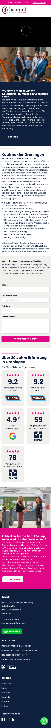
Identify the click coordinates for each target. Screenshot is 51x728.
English (4, 688)
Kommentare (8, 316)
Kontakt (13, 136)
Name (4, 285)
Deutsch (5, 692)
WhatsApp (12, 631)
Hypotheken (13, 579)
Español (5, 701)
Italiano (5, 706)
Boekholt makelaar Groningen (16, 645)
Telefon (5, 306)
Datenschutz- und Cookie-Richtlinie (19, 650)
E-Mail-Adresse (9, 295)
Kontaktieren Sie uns (26, 338)
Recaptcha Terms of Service (15, 659)
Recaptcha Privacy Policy (14, 654)
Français (5, 697)
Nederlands (7, 683)
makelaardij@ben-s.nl (14, 623)
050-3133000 (39, 2)
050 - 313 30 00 (11, 619)
